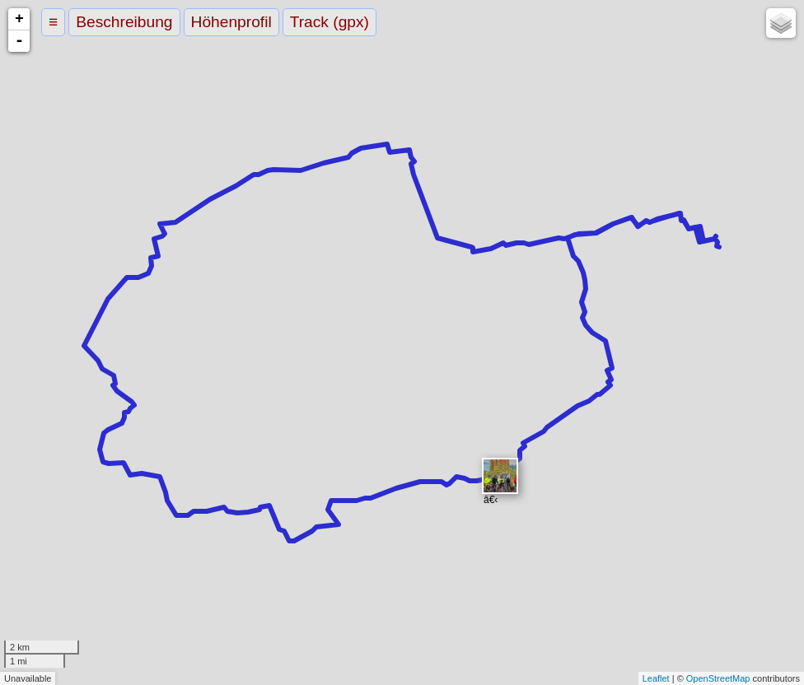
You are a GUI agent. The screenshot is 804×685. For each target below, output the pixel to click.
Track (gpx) (329, 21)
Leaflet (656, 678)
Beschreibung (124, 21)
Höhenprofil (231, 21)
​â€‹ (500, 476)
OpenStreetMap (718, 678)
